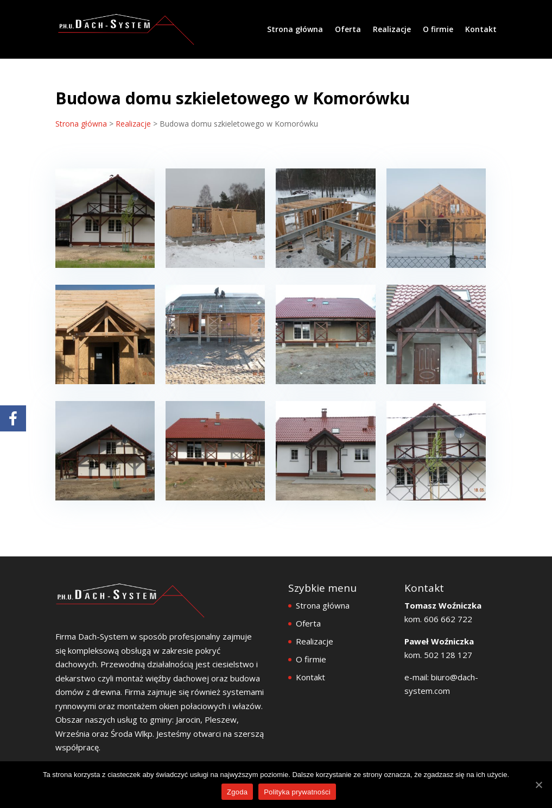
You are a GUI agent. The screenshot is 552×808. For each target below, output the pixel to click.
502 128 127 (448, 654)
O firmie (438, 30)
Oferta (348, 30)
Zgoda (237, 792)
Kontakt (481, 30)
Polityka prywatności (297, 792)
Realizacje (392, 30)
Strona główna (295, 30)
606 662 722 (447, 618)
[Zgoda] (538, 784)
